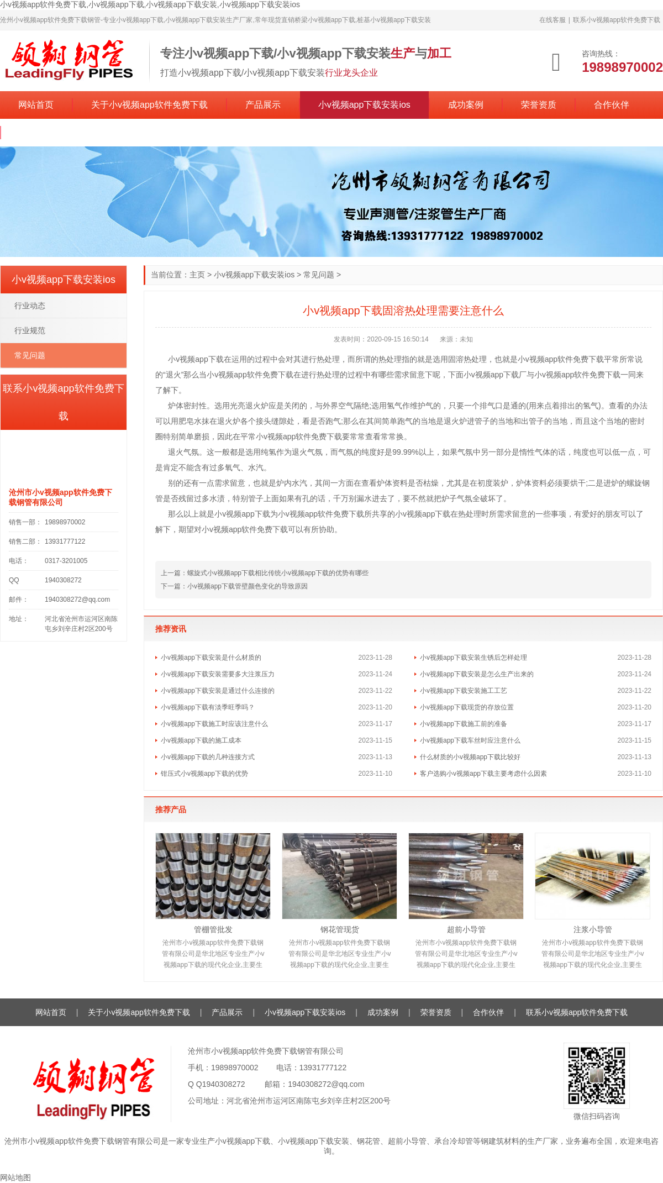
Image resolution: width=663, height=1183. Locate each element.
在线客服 (552, 20)
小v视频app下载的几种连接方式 (208, 757)
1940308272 (223, 1084)
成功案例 (465, 104)
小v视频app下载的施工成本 (201, 740)
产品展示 (263, 104)
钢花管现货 (339, 929)
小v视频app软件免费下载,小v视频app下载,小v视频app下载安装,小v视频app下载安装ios (150, 4)
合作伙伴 (611, 104)
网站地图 (15, 1177)
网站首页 (36, 104)
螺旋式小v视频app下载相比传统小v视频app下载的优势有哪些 (278, 573)
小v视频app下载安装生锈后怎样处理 (473, 657)
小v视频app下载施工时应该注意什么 (214, 724)
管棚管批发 (213, 929)
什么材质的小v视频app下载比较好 (470, 757)
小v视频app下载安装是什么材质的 (211, 657)
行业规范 (29, 330)
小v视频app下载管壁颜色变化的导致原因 (247, 586)
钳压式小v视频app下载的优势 (204, 773)
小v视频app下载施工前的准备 (463, 724)
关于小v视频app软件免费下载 (149, 104)
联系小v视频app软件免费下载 (616, 20)
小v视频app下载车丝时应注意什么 (470, 740)
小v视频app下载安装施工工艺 (463, 691)
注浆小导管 (592, 929)
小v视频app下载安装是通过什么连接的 (218, 691)
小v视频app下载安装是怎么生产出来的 (477, 674)
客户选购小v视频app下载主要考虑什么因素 (483, 773)
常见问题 (318, 274)
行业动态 (29, 305)
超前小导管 (466, 929)
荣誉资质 (538, 104)
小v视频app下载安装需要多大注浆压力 (218, 674)
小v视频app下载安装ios (364, 104)
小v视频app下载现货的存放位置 (467, 707)
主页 (197, 274)
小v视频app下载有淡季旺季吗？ (208, 707)
